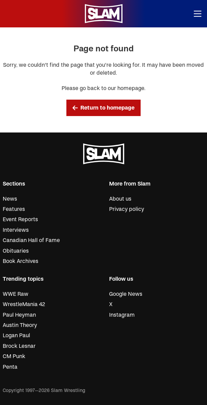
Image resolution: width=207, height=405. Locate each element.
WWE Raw (15, 294)
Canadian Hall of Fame (31, 240)
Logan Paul (16, 335)
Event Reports (20, 219)
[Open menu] (198, 14)
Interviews (16, 230)
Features (14, 209)
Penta (10, 367)
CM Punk (14, 356)
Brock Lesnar (19, 346)
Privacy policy (126, 209)
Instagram (122, 315)
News (10, 199)
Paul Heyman (19, 315)
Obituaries (16, 251)
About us (120, 199)
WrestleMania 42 (24, 304)
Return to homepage (104, 108)
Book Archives (20, 261)
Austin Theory (20, 325)
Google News (125, 294)
